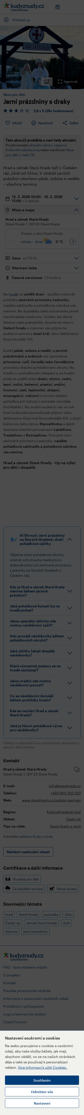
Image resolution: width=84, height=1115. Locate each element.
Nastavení (42, 1103)
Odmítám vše (42, 1092)
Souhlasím (42, 1080)
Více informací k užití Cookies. (42, 1067)
